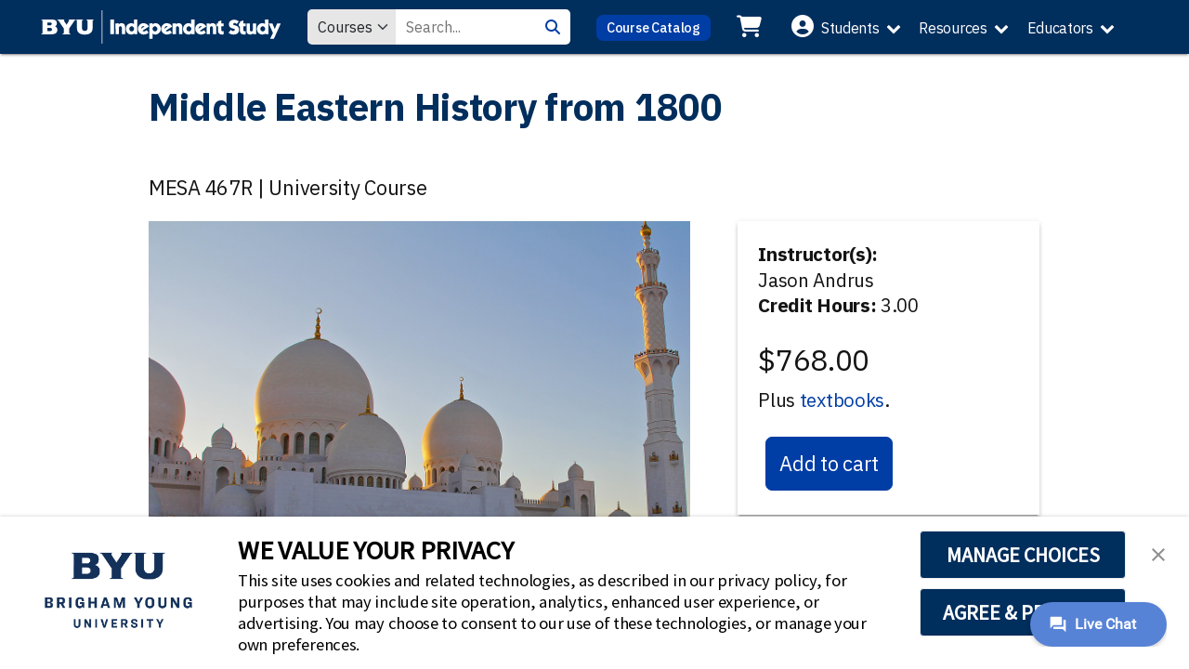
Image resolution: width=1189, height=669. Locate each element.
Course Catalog (653, 27)
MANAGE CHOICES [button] (1023, 555)
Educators (1060, 28)
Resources (952, 28)
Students (850, 28)
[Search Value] (465, 27)
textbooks (842, 400)
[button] (1158, 553)
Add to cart (829, 463)
